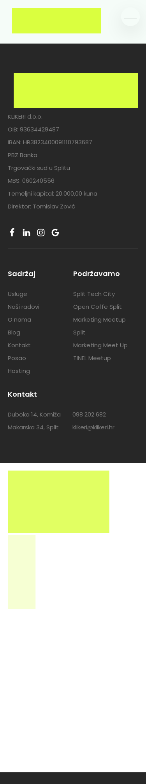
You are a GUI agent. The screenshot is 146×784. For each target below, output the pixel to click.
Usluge (17, 294)
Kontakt (19, 345)
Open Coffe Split (97, 307)
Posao (17, 358)
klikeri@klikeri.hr (93, 427)
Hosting (19, 371)
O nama (19, 319)
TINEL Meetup (92, 358)
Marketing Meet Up (100, 345)
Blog (14, 332)
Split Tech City (94, 294)
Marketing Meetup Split (99, 325)
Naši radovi (23, 307)
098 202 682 (89, 414)
